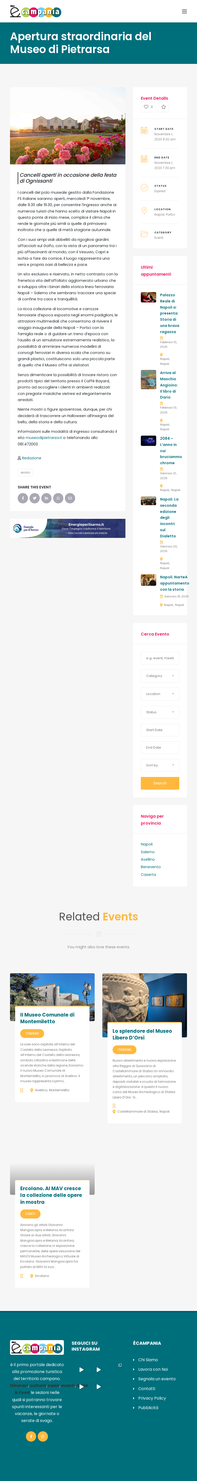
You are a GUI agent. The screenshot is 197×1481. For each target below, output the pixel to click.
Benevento (151, 866)
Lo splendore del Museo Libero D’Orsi (142, 1035)
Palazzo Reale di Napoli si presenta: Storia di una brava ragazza (169, 313)
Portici (170, 214)
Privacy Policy (152, 1398)
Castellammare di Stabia (137, 1111)
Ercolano (42, 1276)
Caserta (148, 874)
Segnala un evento (157, 1379)
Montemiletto (59, 1090)
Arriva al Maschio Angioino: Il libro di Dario (169, 385)
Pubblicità (148, 1408)
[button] (160, 676)
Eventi (158, 237)
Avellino (148, 859)
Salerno (148, 851)
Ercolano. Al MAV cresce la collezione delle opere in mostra (51, 1195)
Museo (25, 472)
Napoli (159, 214)
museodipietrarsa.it (44, 437)
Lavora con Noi (153, 1369)
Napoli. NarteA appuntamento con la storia (174, 583)
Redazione (31, 458)
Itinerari (32, 1033)
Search (160, 783)
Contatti (146, 1389)
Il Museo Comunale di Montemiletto (47, 1018)
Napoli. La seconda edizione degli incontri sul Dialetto (169, 518)
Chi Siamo (148, 1360)
